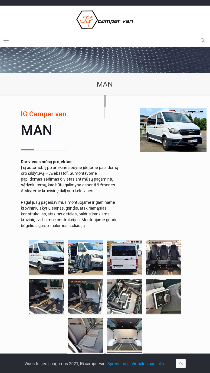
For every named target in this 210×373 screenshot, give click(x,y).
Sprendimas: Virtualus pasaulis (135, 363)
